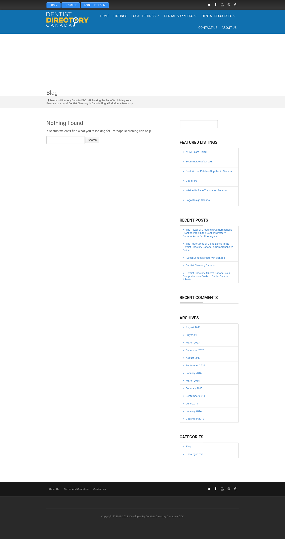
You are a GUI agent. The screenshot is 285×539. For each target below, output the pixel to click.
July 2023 (191, 334)
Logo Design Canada (198, 200)
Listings (120, 16)
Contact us (207, 28)
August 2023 (193, 327)
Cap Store (191, 180)
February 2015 (194, 388)
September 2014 (195, 395)
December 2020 (195, 350)
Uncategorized (194, 454)
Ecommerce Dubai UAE (199, 161)
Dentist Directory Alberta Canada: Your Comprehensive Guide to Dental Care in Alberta (206, 276)
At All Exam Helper (196, 151)
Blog (188, 446)
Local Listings (145, 16)
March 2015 (193, 380)
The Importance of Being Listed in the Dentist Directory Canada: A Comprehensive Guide (208, 247)
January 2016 (194, 373)
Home (104, 16)
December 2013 (195, 418)
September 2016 (195, 365)
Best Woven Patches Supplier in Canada (209, 171)
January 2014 (194, 411)
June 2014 (192, 403)
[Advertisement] (142, 62)
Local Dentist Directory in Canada (205, 257)
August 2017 (193, 357)
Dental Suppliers (181, 16)
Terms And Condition (76, 489)
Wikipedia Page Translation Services (207, 190)
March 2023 (193, 342)
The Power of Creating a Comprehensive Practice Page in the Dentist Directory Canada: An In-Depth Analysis (207, 233)
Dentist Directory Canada (200, 265)
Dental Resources (219, 16)
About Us (229, 28)
